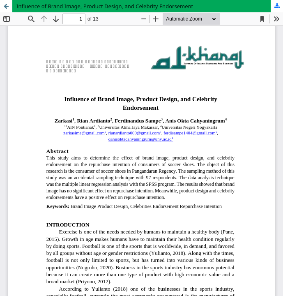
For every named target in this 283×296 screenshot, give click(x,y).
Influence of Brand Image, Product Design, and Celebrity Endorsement (104, 6)
